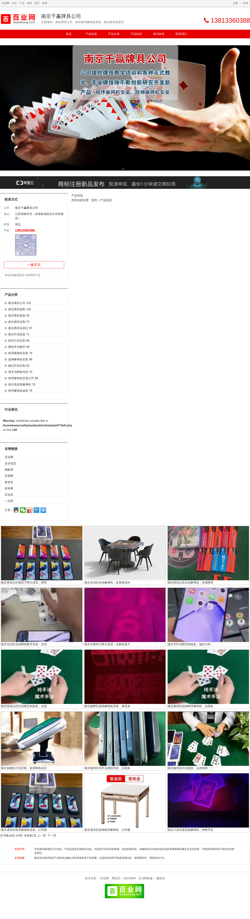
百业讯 (9, 494)
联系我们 (181, 33)
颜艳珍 (160, 878)
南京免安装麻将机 (19, 384)
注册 (235, 3)
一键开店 (34, 265)
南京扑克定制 (16, 340)
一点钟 (9, 500)
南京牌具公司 (16, 303)
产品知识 (136, 33)
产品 (21, 3)
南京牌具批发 (16, 315)
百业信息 (10, 463)
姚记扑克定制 (16, 365)
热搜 (44, 3)
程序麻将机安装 (18, 353)
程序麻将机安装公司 (21, 378)
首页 (69, 33)
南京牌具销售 (16, 309)
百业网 (5, 3)
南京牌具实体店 (18, 328)
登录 (245, 3)
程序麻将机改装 (18, 390)
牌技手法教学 (16, 346)
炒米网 (9, 488)
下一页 (52, 835)
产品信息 (91, 33)
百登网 (9, 475)
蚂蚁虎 (9, 469)
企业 (14, 3)
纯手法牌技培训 (18, 371)
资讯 (29, 3)
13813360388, (25, 230)
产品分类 (113, 33)
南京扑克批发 (16, 334)
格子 (37, 3)
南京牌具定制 (16, 321)
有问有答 (158, 33)
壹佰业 (9, 482)
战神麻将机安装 (18, 359)
